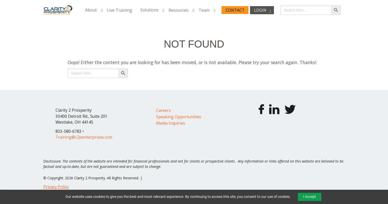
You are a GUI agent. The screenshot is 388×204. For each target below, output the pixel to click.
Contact (235, 10)
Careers (163, 110)
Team (204, 10)
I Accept (309, 197)
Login (260, 10)
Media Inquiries (170, 123)
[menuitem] (92, 10)
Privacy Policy (56, 187)
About (91, 10)
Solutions (149, 10)
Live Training (119, 10)
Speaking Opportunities (178, 117)
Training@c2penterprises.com (84, 137)
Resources (178, 10)
